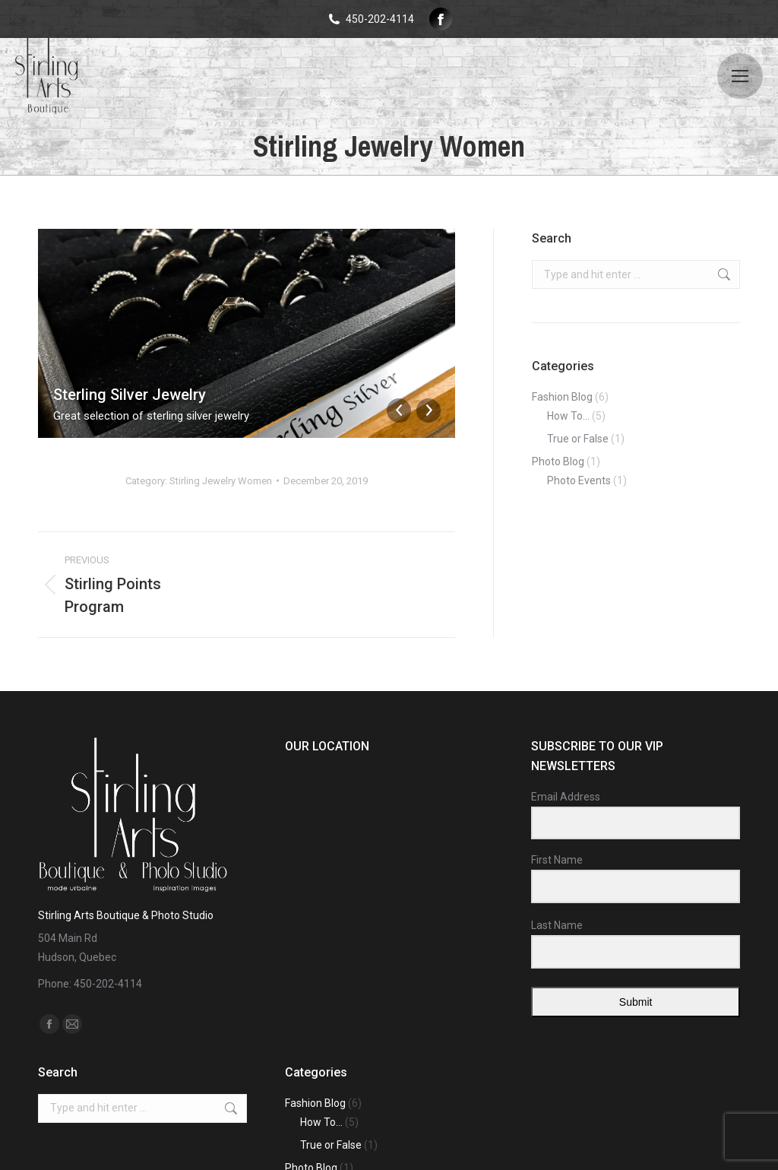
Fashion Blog (562, 397)
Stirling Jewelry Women (220, 481)
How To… (568, 416)
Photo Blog (558, 461)
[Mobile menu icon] (740, 76)
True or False (578, 439)
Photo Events (579, 480)
